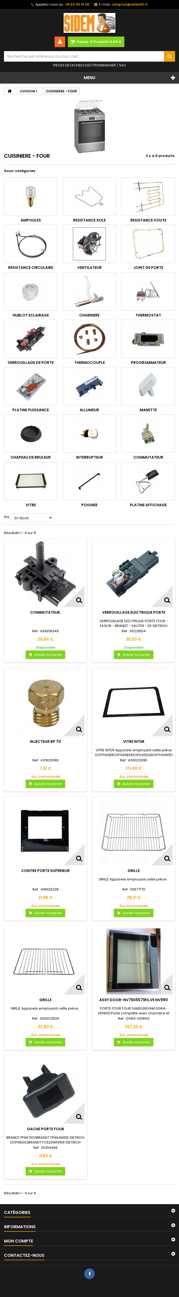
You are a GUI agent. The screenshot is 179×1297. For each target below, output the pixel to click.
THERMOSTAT (148, 315)
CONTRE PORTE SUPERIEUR (45, 870)
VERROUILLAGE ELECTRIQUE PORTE (133, 612)
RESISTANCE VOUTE (148, 220)
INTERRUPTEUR (89, 457)
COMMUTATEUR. (45, 612)
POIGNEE (89, 505)
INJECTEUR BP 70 (45, 741)
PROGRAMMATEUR (148, 362)
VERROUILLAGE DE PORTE (31, 362)
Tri (6, 516)
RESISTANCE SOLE (89, 220)
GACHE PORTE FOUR (45, 1129)
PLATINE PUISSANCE (30, 410)
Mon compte (18, 1241)
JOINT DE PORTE (148, 267)
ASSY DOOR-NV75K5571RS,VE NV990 (133, 999)
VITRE (31, 505)
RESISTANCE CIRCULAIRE (30, 267)
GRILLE (134, 870)
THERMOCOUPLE (89, 362)
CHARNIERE (89, 315)
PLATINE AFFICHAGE (148, 505)
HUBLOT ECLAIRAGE (31, 315)
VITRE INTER (133, 741)
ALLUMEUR (89, 410)
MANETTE (148, 410)
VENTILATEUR (89, 267)
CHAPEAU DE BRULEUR (31, 457)
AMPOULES (31, 220)
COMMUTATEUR (148, 457)
